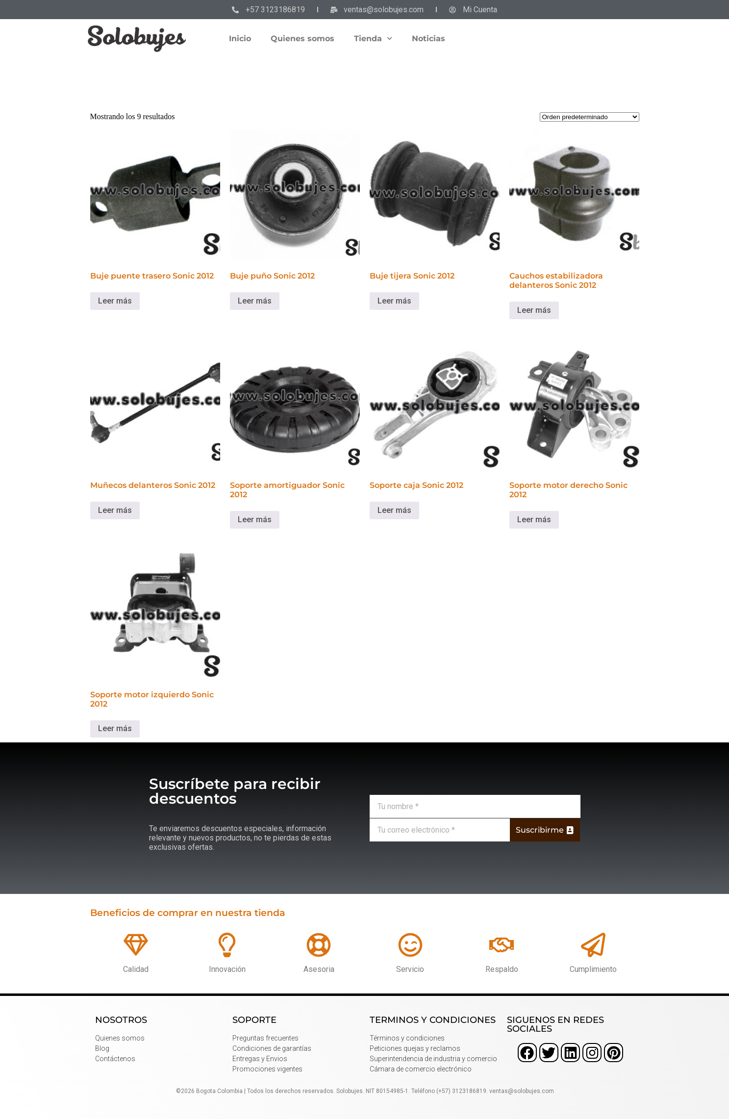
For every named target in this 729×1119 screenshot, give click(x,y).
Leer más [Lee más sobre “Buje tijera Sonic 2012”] (394, 300)
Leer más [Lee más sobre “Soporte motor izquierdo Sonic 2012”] (115, 728)
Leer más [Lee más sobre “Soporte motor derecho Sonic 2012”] (534, 519)
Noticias (428, 38)
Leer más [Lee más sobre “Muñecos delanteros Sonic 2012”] (115, 510)
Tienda (373, 38)
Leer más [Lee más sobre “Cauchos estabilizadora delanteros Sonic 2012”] (534, 310)
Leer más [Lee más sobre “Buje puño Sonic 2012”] (255, 300)
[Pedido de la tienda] (589, 117)
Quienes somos (302, 38)
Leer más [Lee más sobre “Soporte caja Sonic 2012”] (394, 510)
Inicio (240, 38)
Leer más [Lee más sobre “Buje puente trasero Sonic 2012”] (115, 300)
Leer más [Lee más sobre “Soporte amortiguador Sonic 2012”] (255, 519)
